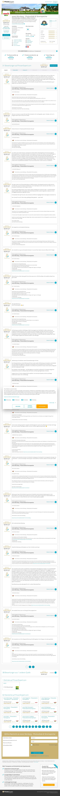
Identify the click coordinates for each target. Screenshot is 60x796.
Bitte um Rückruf (36, 744)
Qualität (42, 31)
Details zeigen (43, 403)
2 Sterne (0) (44, 70)
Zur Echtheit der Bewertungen (6, 31)
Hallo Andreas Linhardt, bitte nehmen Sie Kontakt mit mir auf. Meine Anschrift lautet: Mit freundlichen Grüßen (15, 747)
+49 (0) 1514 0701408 (18, 41)
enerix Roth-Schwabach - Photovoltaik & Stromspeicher (29, 708)
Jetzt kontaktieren (52, 5)
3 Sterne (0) (35, 70)
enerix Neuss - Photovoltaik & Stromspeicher (47, 717)
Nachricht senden (37, 753)
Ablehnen (18, 407)
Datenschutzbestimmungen (22, 398)
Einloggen (55, 1)
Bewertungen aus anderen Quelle (6, 28)
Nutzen (42, 32)
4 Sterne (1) (25, 70)
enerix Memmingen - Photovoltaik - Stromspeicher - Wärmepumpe (11, 698)
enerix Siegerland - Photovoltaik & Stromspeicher (29, 698)
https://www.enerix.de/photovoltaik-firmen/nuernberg (32, 451)
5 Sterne (50, 20)
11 (43, 726)
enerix (5, 683)
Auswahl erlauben (30, 407)
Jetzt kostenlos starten (48, 784)
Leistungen (42, 34)
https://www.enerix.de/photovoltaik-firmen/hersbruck (21, 633)
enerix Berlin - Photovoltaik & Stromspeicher (10, 717)
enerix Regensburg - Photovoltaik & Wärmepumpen (48, 698)
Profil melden (36, 762)
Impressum (14, 398)
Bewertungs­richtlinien (40, 791)
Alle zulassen (42, 407)
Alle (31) (5, 70)
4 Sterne (50, 21)
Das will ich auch (48, 1)
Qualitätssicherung (47, 791)
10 (39, 726)
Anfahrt (14, 33)
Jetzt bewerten (6, 35)
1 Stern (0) (54, 70)
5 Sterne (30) (15, 70)
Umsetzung (43, 36)
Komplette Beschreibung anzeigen (18, 23)
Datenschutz (52, 791)
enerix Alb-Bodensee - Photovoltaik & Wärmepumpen (48, 708)
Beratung (42, 38)
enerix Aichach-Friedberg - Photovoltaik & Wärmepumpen (29, 717)
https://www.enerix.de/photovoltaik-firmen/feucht (20, 270)
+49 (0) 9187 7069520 (17, 39)
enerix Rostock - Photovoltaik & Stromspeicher (10, 708)
